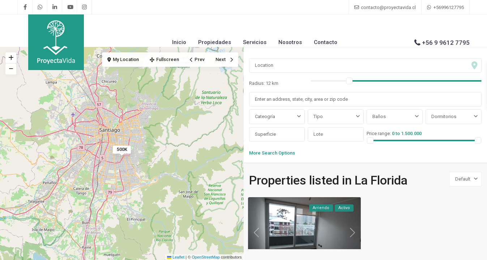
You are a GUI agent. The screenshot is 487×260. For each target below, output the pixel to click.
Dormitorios (443, 116)
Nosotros (290, 42)
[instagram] (84, 7)
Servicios (254, 42)
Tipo (318, 116)
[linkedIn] (54, 7)
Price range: (379, 133)
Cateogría (265, 116)
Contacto (325, 42)
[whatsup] (40, 7)
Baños (379, 116)
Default (462, 179)
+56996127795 (448, 7)
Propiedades (214, 42)
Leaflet (175, 257)
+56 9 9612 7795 (446, 42)
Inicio (179, 42)
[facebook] (25, 7)
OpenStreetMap (206, 257)
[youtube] (69, 7)
